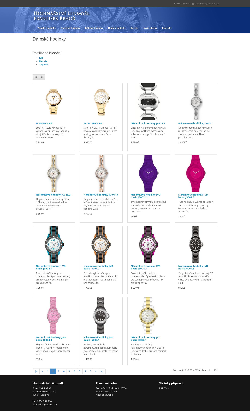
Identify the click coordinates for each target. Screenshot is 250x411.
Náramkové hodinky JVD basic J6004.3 (51, 339)
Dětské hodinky (94, 28)
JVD (41, 58)
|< (36, 371)
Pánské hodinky (46, 28)
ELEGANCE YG (44, 123)
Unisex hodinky (117, 28)
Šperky (135, 28)
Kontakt (167, 28)
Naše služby (150, 28)
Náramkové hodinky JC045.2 (53, 194)
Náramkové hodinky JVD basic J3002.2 (146, 196)
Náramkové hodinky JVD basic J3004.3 (146, 267)
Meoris (43, 61)
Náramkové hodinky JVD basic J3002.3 (193, 196)
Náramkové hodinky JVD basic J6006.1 (146, 339)
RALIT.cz (164, 388)
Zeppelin (44, 64)
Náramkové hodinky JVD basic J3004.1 (51, 267)
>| (102, 371)
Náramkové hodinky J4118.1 (148, 123)
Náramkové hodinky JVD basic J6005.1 (98, 339)
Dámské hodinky (70, 28)
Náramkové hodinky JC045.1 (195, 123)
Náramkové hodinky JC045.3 (100, 194)
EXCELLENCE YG (92, 123)
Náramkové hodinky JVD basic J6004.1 (193, 267)
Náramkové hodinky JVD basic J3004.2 (98, 267)
